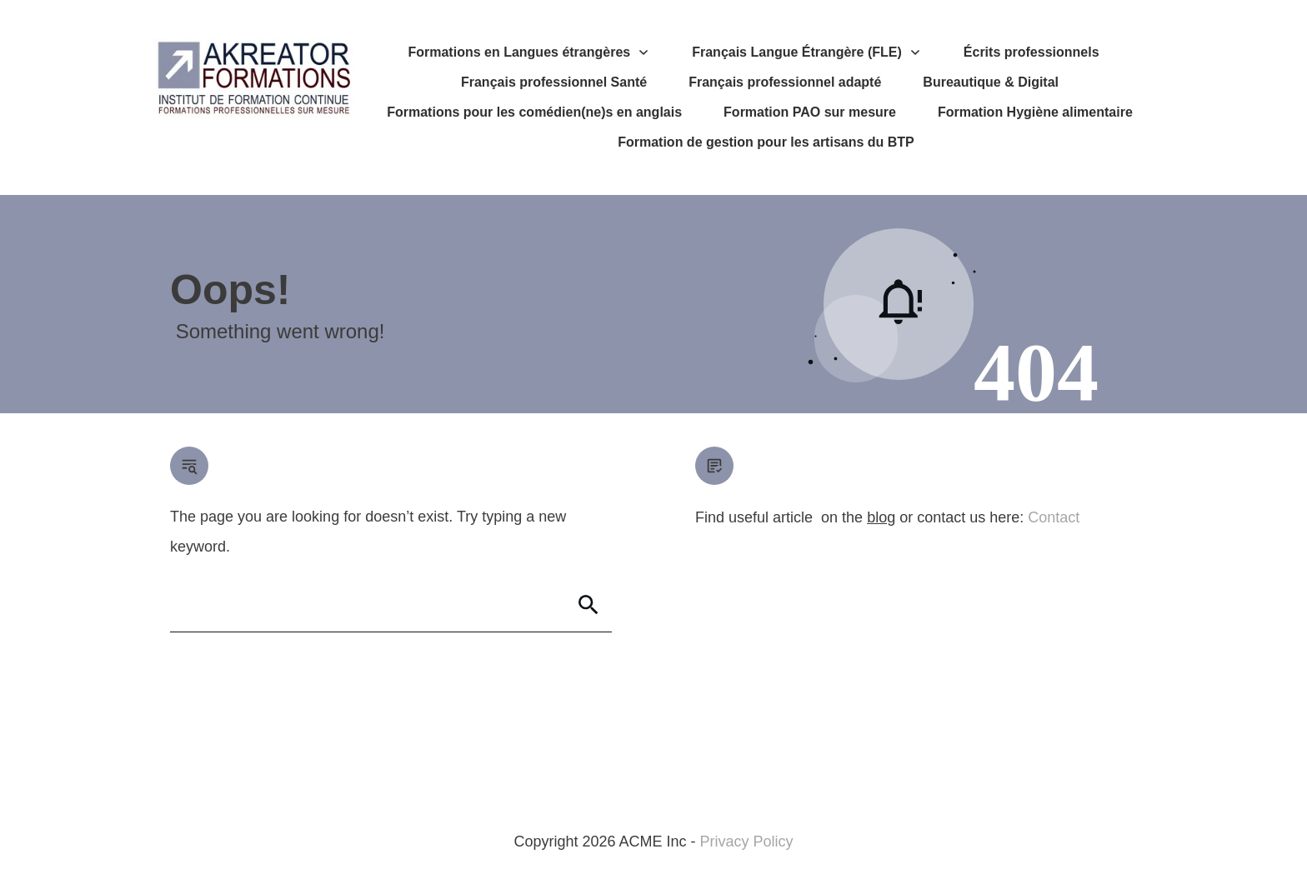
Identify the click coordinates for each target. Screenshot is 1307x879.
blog (881, 517)
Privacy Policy (747, 841)
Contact (1053, 517)
